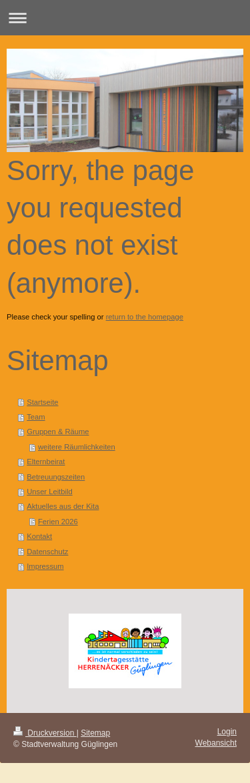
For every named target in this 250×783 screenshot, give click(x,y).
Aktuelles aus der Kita (63, 506)
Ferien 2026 (58, 522)
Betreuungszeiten (56, 477)
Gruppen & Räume (58, 432)
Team (36, 417)
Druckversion (45, 733)
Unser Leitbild (49, 492)
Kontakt (39, 536)
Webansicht (216, 743)
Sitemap (95, 733)
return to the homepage (144, 317)
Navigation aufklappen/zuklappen (125, 17)
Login (227, 731)
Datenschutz (47, 552)
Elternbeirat (46, 462)
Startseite (42, 402)
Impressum (45, 566)
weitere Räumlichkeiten (76, 447)
